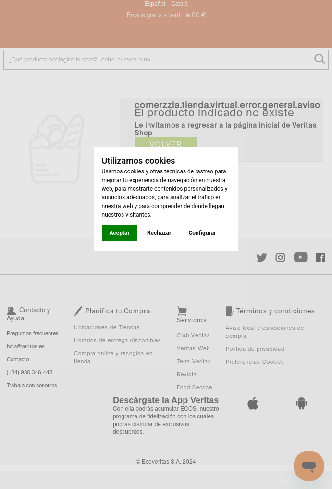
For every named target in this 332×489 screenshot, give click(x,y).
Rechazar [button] (159, 233)
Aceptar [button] (120, 233)
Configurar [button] (202, 233)
